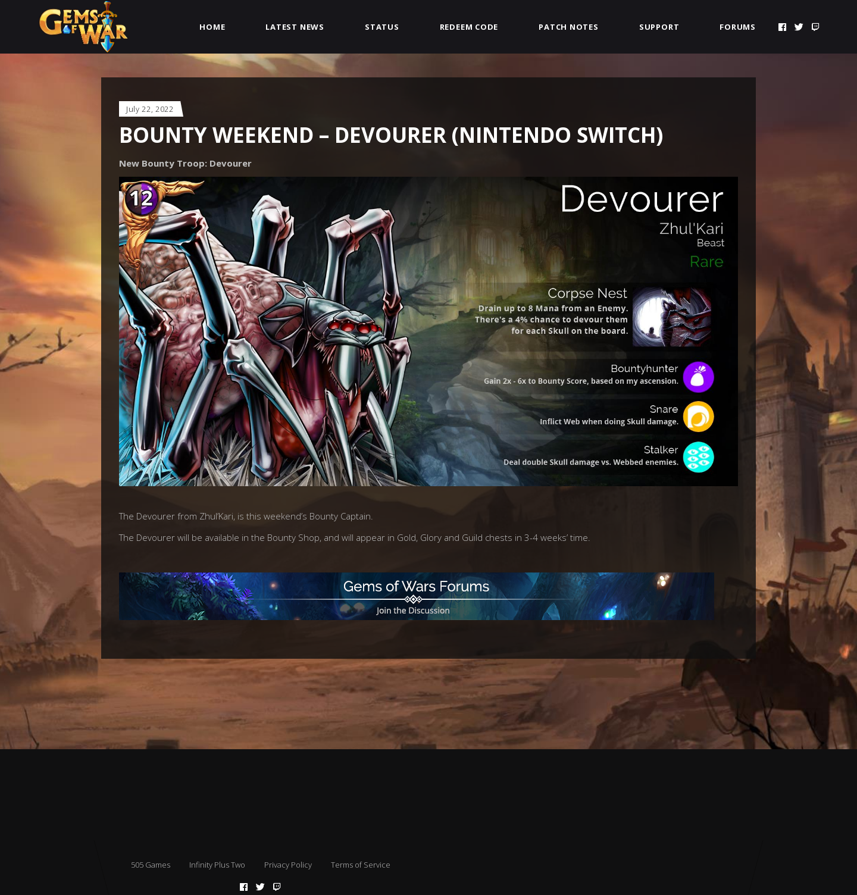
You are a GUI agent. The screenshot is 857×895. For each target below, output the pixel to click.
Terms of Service (360, 864)
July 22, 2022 (149, 109)
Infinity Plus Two (217, 864)
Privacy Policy (288, 864)
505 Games (150, 864)
